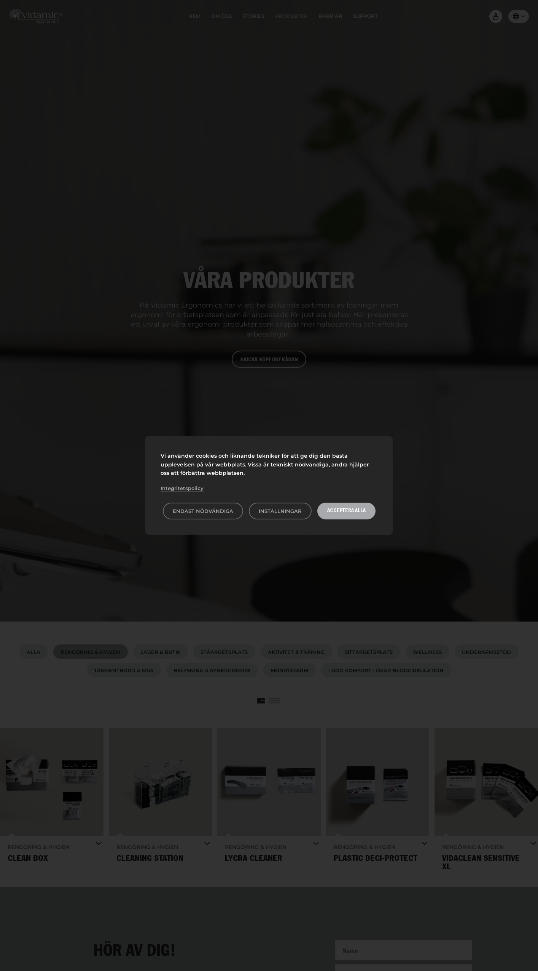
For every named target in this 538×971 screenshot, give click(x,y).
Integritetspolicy (182, 488)
